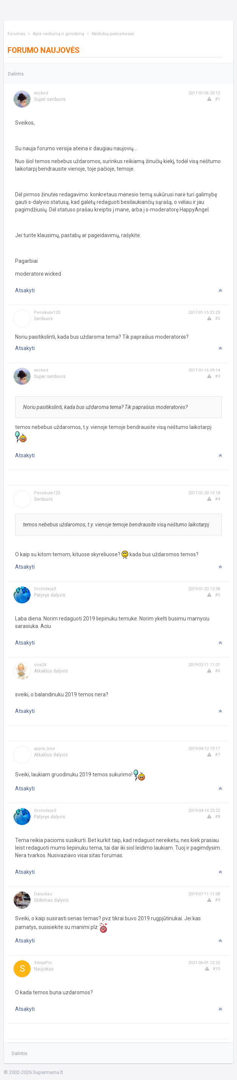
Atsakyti (25, 290)
